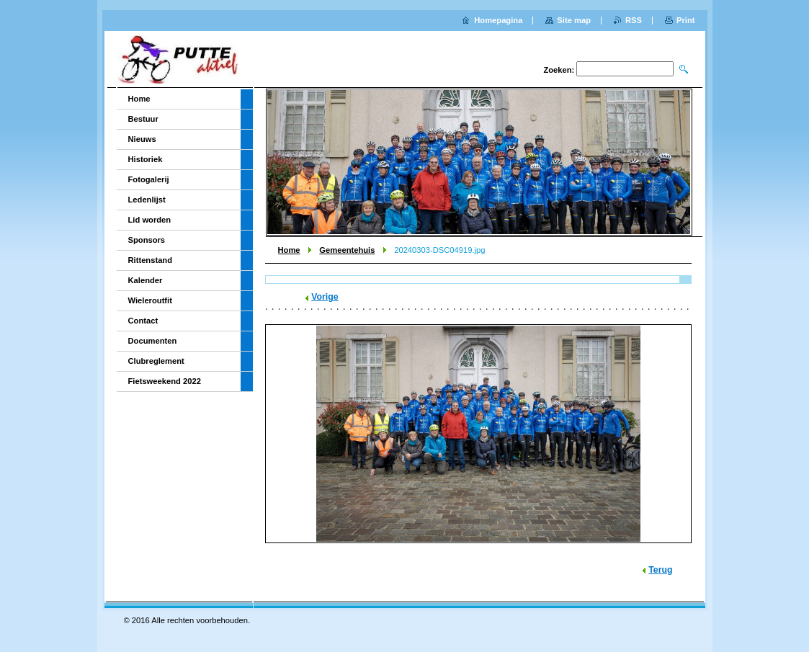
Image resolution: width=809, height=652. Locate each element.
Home (289, 250)
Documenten (152, 340)
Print (685, 20)
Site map (574, 20)
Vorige (324, 297)
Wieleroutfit (150, 300)
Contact (143, 320)
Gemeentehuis (347, 250)
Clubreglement (156, 361)
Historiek (145, 159)
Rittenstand (150, 260)
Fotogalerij (148, 179)
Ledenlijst (147, 199)
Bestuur (143, 119)
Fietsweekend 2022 (164, 381)
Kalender (145, 280)
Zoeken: (558, 70)
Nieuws (142, 139)
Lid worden (149, 219)
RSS (633, 20)
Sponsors (147, 240)
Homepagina (498, 20)
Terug (660, 570)
